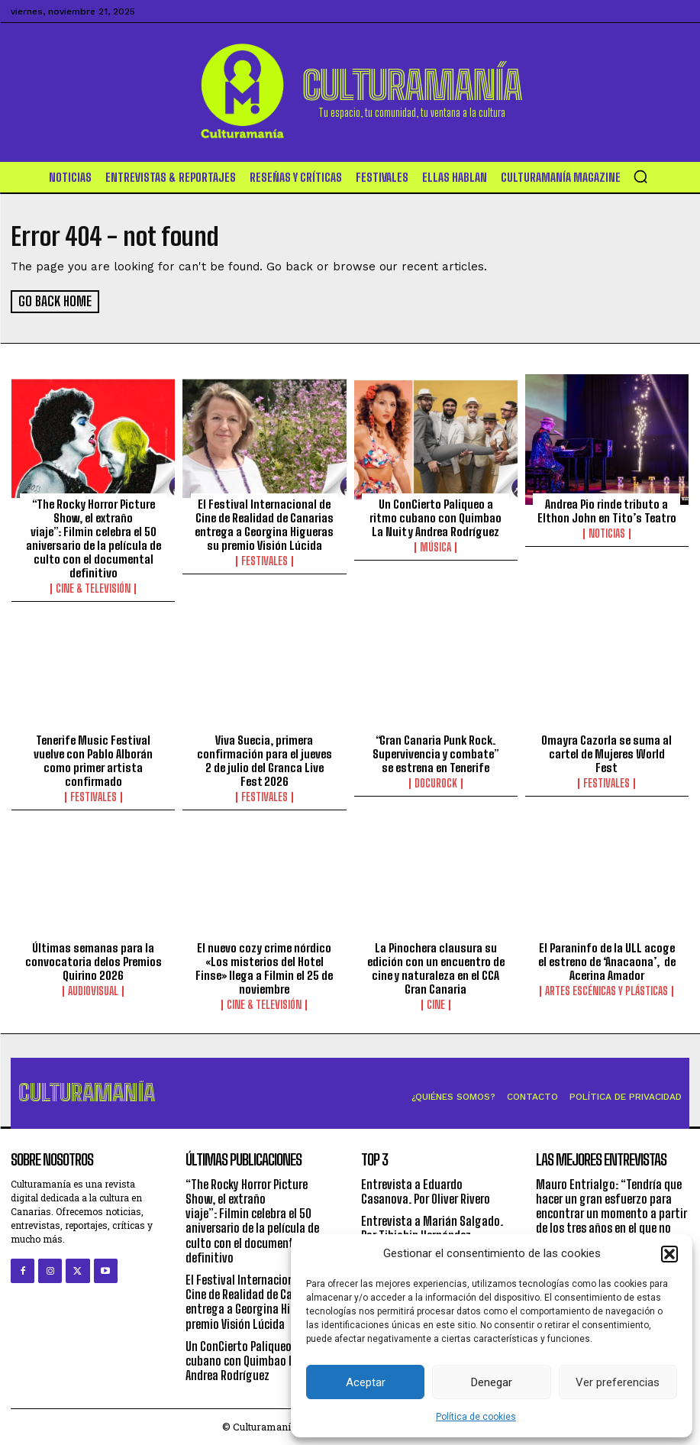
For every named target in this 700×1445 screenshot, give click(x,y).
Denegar (491, 1382)
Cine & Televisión (93, 588)
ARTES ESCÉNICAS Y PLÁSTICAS (606, 990)
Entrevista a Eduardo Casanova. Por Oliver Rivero (425, 1190)
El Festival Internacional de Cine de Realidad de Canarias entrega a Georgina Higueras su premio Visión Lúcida (264, 523)
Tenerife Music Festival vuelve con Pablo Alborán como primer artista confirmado (93, 759)
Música (435, 546)
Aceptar (365, 1382)
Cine (436, 1004)
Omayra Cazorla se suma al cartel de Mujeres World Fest (606, 752)
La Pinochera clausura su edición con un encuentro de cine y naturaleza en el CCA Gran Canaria (436, 967)
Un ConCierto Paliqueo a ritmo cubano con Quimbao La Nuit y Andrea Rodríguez (435, 517)
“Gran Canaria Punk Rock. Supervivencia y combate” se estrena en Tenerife (435, 752)
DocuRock (436, 782)
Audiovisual (93, 990)
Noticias (607, 533)
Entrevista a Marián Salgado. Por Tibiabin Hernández (432, 1227)
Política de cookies (476, 1416)
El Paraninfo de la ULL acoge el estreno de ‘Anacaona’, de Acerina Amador (607, 960)
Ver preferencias (618, 1382)
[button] (669, 1254)
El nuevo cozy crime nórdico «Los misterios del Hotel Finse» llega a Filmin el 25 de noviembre (264, 967)
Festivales (264, 560)
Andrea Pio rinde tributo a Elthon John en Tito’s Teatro (606, 510)
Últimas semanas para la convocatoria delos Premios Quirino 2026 (93, 960)
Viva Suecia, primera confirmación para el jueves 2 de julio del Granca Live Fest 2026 (264, 759)
